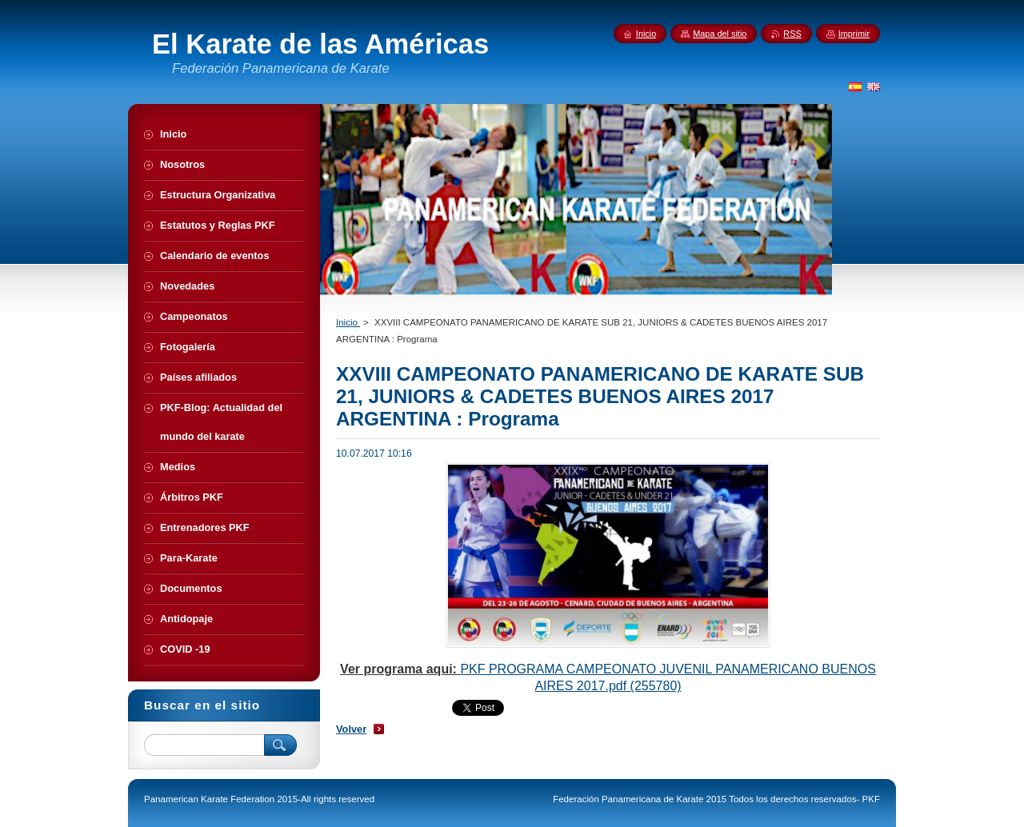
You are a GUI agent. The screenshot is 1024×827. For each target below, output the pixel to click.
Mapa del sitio (719, 33)
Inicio (348, 322)
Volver (351, 729)
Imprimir (854, 33)
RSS (792, 33)
